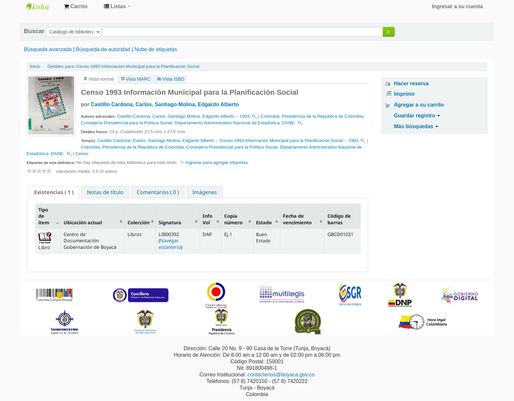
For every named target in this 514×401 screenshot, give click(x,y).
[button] (75, 6)
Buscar (34, 31)
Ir (388, 32)
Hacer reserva (411, 83)
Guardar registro (417, 115)
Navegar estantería (170, 243)
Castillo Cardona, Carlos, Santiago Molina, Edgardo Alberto (165, 104)
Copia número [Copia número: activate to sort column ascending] (233, 219)
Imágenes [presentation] (204, 192)
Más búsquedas (416, 126)
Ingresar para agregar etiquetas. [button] (217, 162)
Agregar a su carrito (419, 105)
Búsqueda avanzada (48, 49)
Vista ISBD (173, 79)
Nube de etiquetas (155, 49)
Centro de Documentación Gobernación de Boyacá (42, 6)
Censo (81, 153)
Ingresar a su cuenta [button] (457, 6)
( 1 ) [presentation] (53, 192)
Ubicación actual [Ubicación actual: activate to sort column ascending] (83, 222)
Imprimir (404, 94)
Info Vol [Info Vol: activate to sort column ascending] (207, 219)
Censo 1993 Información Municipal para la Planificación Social (123, 66)
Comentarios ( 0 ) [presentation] (158, 192)
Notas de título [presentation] (105, 192)
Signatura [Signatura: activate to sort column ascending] (170, 222)
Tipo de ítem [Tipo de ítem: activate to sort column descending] (43, 216)
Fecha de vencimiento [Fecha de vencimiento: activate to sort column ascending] (297, 219)
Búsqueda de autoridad (103, 49)
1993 (244, 116)
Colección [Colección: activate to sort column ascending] (138, 222)
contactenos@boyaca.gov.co (281, 374)
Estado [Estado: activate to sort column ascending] (264, 222)
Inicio (35, 66)
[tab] (54, 192)
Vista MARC (138, 79)
